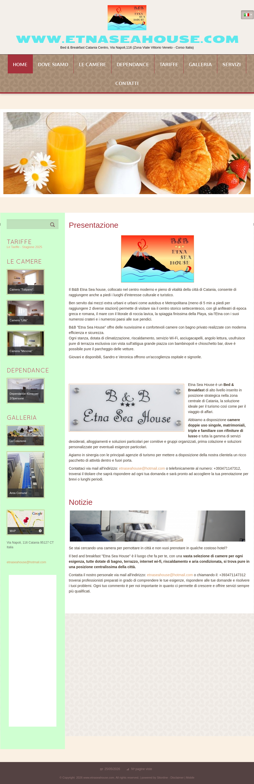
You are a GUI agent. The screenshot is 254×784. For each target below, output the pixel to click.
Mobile (190, 777)
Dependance (133, 65)
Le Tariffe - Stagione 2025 (24, 247)
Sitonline (162, 777)
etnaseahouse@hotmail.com (142, 468)
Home (20, 65)
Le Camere (92, 65)
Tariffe (169, 65)
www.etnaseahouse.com (127, 39)
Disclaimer (177, 777)
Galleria (200, 65)
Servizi (231, 65)
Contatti (127, 83)
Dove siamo (53, 65)
